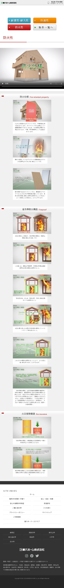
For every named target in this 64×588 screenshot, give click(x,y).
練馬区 (12, 532)
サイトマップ (47, 512)
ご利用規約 (17, 517)
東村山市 (52, 532)
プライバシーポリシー (17, 512)
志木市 (12, 541)
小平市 (52, 537)
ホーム (32, 494)
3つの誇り (46, 508)
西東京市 (32, 532)
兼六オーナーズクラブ (32, 521)
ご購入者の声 (17, 508)
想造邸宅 (47, 503)
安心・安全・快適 (47, 499)
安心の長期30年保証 (17, 503)
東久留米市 (12, 537)
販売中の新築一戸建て (17, 499)
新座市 (32, 537)
